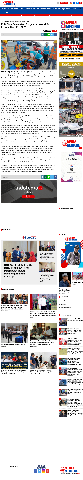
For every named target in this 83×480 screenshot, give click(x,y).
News (16, 9)
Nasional (43, 9)
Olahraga (61, 9)
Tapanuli (22, 15)
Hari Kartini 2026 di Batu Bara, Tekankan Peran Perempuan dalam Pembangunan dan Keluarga (18, 271)
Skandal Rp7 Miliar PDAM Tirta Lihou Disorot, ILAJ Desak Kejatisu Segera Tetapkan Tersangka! (13, 371)
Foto (3, 12)
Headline (10, 9)
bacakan (47, 30)
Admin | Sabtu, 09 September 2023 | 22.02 (9, 30)
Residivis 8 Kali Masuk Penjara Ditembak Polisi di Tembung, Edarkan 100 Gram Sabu (42, 371)
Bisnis (21, 9)
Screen (64, 3)
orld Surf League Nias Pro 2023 (17, 21)
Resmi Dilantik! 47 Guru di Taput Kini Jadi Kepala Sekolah (75, 320)
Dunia (49, 9)
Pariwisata (28, 9)
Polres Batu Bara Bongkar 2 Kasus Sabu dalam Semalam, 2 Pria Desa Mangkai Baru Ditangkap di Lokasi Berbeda (74, 371)
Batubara (56, 15)
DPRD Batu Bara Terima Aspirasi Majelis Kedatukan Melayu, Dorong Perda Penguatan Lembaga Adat (47, 277)
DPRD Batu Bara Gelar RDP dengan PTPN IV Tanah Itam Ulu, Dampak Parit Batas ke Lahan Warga (47, 256)
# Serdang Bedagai (65, 307)
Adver (74, 9)
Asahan (41, 15)
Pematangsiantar (71, 15)
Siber (16, 466)
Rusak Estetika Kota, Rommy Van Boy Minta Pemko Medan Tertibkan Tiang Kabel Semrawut (75, 413)
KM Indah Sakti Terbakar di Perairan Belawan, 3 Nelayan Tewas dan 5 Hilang (75, 391)
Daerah (7, 21)
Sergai (62, 15)
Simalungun (48, 15)
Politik (55, 9)
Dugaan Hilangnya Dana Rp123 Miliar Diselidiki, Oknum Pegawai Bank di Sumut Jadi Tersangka (75, 382)
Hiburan (36, 9)
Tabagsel (15, 15)
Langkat (34, 15)
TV (7, 12)
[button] (80, 8)
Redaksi (11, 466)
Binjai (28, 15)
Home (4, 9)
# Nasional (62, 304)
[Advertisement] (29, 216)
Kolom (68, 9)
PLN (28, 21)
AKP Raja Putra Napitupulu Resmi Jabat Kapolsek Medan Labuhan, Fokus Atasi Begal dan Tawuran (74, 341)
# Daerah (62, 301)
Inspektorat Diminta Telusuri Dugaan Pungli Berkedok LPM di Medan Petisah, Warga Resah (75, 351)
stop (54, 30)
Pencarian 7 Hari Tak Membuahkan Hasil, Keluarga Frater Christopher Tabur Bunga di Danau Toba (74, 361)
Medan (9, 15)
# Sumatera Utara (65, 311)
